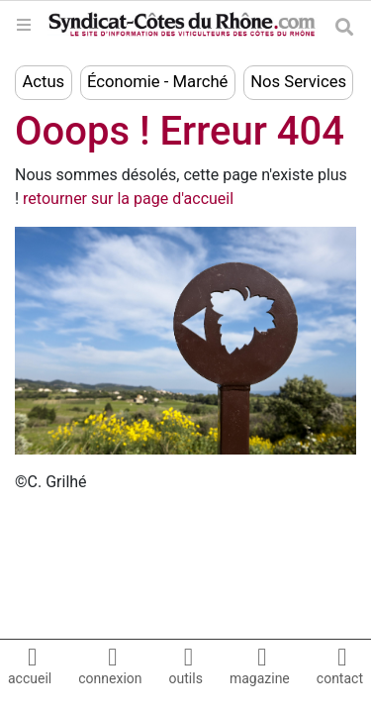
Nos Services (298, 81)
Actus (43, 81)
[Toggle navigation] (23, 25)
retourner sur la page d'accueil (128, 198)
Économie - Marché (157, 81)
